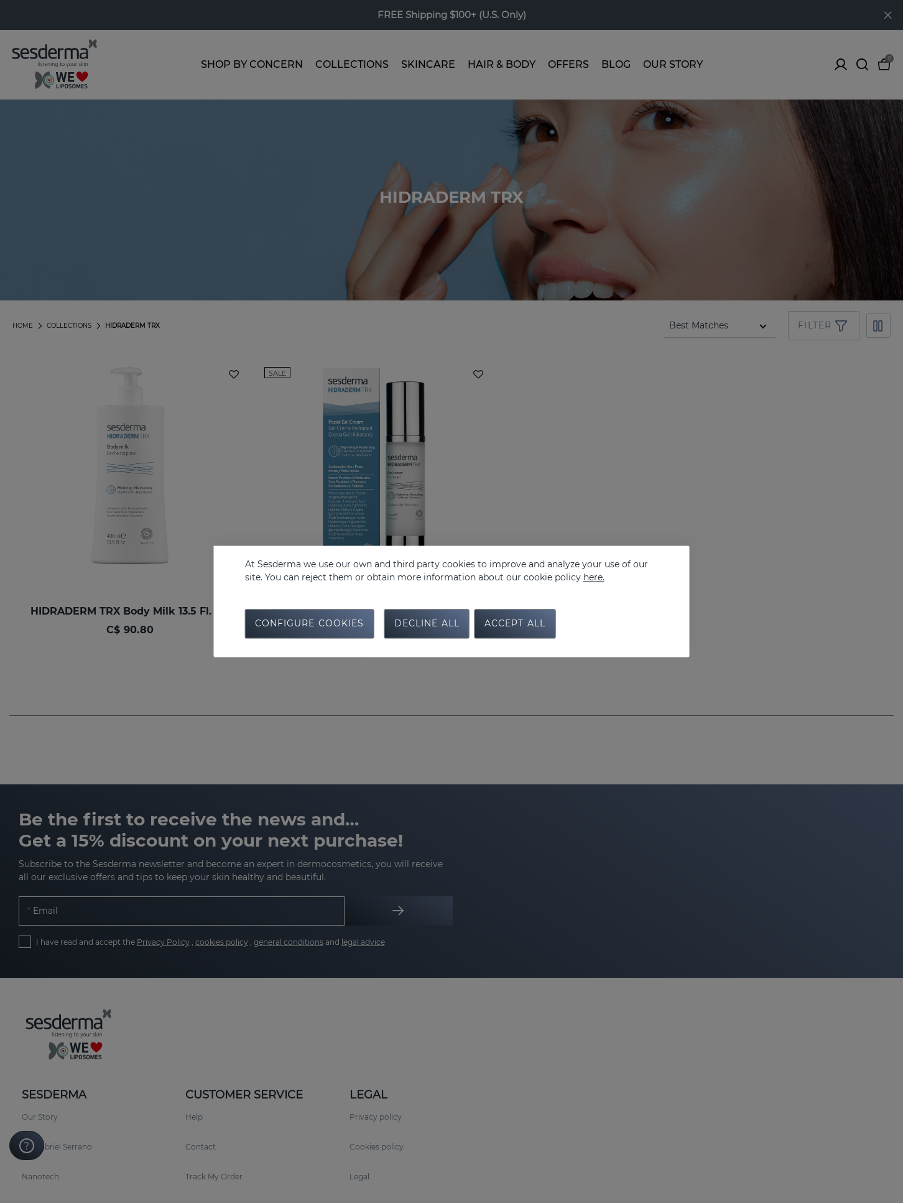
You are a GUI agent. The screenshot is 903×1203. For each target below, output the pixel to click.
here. (593, 577)
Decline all (427, 624)
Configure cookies (309, 624)
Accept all (514, 624)
